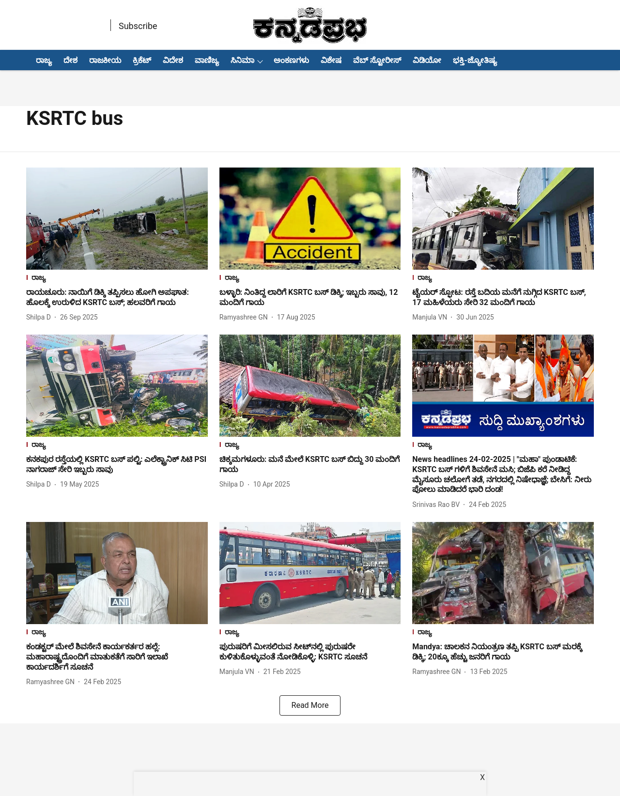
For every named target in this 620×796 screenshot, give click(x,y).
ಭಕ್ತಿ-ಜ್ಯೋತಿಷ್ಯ (474, 60)
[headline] (117, 298)
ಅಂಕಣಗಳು (291, 60)
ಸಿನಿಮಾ (242, 60)
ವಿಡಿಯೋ (427, 60)
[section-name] (117, 279)
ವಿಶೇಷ (331, 60)
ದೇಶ (70, 60)
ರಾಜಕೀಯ (105, 60)
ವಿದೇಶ (173, 60)
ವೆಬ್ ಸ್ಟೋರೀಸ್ (377, 60)
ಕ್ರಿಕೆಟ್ (142, 60)
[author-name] (40, 317)
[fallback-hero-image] (117, 219)
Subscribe (138, 26)
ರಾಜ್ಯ (44, 60)
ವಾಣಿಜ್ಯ (207, 60)
